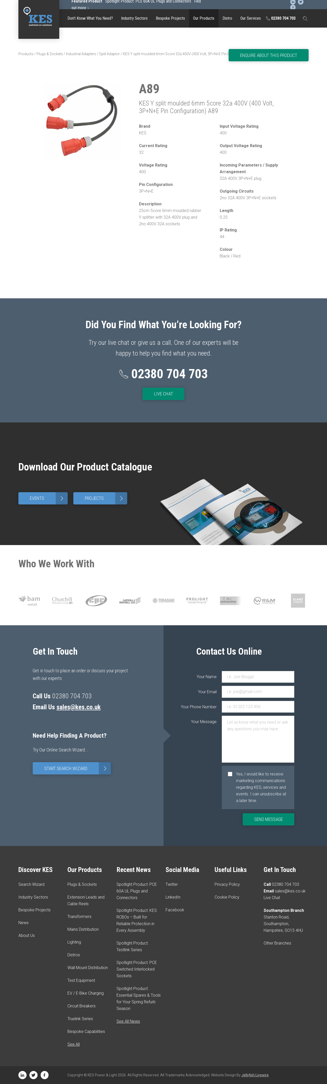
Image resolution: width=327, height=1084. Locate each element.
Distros (73, 954)
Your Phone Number (206, 706)
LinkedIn (173, 897)
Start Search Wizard (77, 768)
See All (73, 1044)
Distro (227, 18)
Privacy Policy (227, 884)
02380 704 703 (281, 18)
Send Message (268, 819)
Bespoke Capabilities (86, 1031)
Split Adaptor (109, 54)
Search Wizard (31, 884)
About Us (26, 935)
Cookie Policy (227, 897)
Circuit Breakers (81, 1006)
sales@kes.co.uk (78, 707)
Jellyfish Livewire (255, 1075)
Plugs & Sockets (50, 54)
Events (49, 498)
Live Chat (163, 393)
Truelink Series (80, 1018)
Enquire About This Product (268, 55)
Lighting (74, 942)
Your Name (207, 676)
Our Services (250, 18)
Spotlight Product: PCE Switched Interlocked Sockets (136, 969)
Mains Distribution (83, 929)
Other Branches (277, 943)
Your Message (206, 721)
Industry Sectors (134, 18)
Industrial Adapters (81, 54)
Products (25, 54)
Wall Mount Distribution (87, 967)
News (23, 922)
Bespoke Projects (170, 18)
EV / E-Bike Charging (85, 993)
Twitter (172, 884)
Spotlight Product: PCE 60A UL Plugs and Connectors (136, 891)
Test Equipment (81, 980)
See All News (128, 1021)
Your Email (207, 691)
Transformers (79, 916)
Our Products (203, 18)
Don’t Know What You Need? (90, 18)
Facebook (175, 910)
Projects (106, 498)
